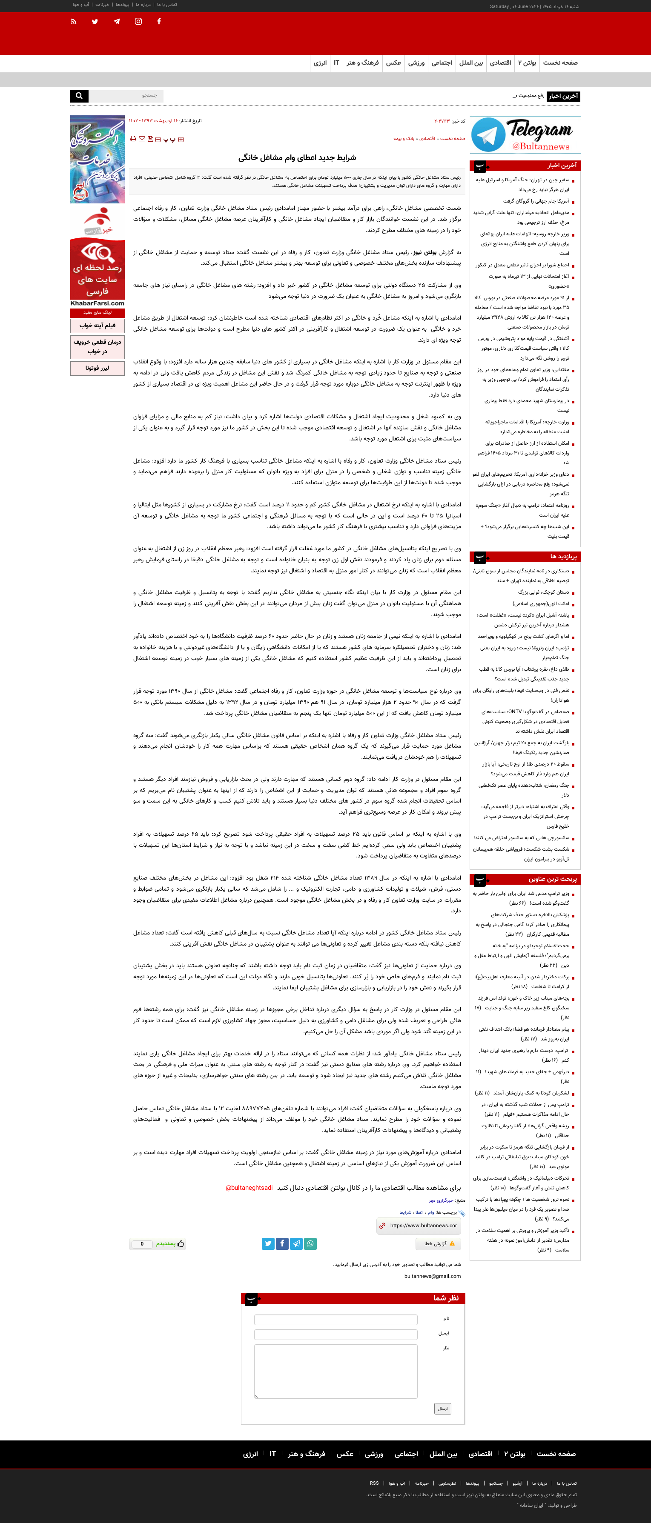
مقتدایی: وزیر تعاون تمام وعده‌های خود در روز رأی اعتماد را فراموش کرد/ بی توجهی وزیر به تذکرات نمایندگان (523, 379)
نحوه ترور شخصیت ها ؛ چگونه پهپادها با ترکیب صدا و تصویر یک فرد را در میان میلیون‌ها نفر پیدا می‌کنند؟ (521, 1209)
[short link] (424, 1226)
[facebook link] (282, 1244)
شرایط (405, 1212)
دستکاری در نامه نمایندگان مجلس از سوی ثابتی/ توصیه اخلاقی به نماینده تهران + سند (521, 576)
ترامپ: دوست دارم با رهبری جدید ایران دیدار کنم (524, 1055)
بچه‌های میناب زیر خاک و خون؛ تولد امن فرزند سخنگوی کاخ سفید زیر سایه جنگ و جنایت (522, 1008)
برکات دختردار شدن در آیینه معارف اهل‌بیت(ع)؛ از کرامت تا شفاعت (521, 982)
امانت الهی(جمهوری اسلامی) (541, 604)
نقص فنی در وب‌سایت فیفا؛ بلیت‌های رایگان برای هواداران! (521, 695)
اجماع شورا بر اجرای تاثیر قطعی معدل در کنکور (522, 265)
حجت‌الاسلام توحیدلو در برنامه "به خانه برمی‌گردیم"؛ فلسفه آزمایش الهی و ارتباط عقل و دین (521, 955)
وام (431, 1212)
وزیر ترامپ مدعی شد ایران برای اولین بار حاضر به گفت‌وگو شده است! (521, 898)
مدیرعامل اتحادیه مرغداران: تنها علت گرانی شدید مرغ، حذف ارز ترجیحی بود (521, 217)
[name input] (336, 1319)
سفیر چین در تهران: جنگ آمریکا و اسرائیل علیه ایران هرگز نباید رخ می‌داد (522, 185)
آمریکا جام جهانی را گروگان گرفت (536, 201)
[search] (79, 96)
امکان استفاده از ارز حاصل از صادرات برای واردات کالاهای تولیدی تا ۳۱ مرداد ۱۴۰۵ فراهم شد (523, 453)
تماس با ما (167, 5)
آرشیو (517, 1483)
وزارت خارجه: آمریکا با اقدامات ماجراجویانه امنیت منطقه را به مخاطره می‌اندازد (527, 427)
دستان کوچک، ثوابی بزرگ (543, 592)
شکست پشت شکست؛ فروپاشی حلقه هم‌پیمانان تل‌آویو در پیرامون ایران (521, 854)
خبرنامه (102, 5)
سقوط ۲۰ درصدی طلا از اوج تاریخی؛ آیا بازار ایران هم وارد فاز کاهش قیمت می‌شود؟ (525, 769)
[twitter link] (268, 1244)
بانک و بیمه (403, 139)
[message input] (336, 1371)
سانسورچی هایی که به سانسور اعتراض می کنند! (521, 838)
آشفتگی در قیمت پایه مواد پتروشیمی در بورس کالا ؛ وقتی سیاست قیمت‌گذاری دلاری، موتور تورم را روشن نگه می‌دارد (523, 348)
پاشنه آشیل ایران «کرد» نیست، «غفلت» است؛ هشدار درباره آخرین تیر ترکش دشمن (523, 620)
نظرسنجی (447, 1483)
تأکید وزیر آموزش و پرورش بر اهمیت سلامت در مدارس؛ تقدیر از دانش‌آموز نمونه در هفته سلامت (522, 1240)
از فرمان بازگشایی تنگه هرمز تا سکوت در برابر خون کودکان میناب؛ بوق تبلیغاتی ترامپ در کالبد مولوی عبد (522, 1157)
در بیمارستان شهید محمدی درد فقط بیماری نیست (527, 405)
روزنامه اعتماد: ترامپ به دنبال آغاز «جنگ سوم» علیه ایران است (522, 510)
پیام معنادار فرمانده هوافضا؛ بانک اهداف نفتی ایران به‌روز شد (524, 1034)
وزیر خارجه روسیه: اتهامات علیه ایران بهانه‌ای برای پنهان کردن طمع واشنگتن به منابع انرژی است (524, 243)
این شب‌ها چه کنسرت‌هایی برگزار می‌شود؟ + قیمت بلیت (525, 531)
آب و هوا (81, 5)
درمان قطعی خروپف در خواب (97, 347)
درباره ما (143, 5)
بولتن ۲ (527, 63)
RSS (374, 1483)
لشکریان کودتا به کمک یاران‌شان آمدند (522, 1093)
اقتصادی (427, 139)
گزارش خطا (439, 1244)
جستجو (496, 1483)
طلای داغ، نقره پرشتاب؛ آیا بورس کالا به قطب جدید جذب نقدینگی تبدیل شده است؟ (524, 674)
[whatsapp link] (310, 1244)
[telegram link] (296, 1244)
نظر (446, 1348)
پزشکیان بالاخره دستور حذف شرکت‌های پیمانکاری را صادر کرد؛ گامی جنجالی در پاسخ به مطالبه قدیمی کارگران (522, 924)
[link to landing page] (538, 34)
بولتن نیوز (424, 252)
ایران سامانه (531, 1505)
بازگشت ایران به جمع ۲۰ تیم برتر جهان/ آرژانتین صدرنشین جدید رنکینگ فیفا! (521, 748)
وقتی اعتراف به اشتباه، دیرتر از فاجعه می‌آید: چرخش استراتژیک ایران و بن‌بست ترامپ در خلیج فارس (525, 816)
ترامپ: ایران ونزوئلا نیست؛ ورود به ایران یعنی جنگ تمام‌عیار (524, 653)
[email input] (336, 1334)
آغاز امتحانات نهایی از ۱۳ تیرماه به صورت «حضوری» (529, 281)
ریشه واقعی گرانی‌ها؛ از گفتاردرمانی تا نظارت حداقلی (525, 1131)
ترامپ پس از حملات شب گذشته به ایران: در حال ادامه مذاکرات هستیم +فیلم (525, 1109)
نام (446, 1318)
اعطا (420, 1212)
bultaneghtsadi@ (249, 1188)
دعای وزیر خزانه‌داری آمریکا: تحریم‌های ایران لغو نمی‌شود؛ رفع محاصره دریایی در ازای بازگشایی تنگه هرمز (521, 484)
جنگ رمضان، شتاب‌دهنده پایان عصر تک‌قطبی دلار (524, 790)
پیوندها (122, 5)
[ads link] (525, 134)
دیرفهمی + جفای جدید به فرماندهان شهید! (522, 1077)
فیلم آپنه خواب (97, 326)
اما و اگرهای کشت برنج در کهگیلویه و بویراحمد (523, 636)
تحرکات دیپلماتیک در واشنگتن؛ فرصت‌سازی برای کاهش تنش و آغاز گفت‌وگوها (521, 1183)
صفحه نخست (560, 63)
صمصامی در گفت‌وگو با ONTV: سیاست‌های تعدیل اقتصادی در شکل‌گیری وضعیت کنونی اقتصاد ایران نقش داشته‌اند (525, 721)
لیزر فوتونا (97, 368)
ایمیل (444, 1333)
